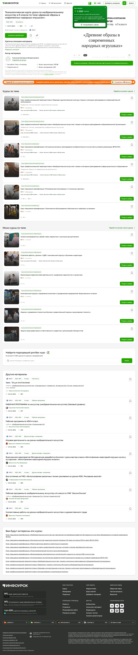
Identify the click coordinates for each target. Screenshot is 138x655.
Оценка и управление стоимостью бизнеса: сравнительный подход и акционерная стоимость (56, 312)
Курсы (42, 3)
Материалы (66, 591)
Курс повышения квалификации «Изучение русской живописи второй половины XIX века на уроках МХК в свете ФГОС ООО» (52, 540)
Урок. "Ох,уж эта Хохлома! (18, 382)
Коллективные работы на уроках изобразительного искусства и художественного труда (46, 512)
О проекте (66, 607)
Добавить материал (93, 594)
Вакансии (113, 594)
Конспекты (19, 22)
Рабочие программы (38, 400)
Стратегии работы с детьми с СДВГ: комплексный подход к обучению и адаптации (51, 255)
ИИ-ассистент (55, 3)
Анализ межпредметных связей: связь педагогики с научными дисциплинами (50, 237)
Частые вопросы (116, 591)
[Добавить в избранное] (30, 35)
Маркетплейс (91, 589)
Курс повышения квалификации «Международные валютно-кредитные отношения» (37, 544)
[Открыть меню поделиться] (37, 35)
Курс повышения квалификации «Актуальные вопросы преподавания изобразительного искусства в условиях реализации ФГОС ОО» (70, 147)
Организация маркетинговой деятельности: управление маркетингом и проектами (52, 275)
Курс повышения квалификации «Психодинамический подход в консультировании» (37, 551)
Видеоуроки (90, 610)
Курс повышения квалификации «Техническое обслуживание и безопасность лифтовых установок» (58, 208)
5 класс (26, 378)
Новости (65, 604)
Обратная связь (116, 589)
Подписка (66, 594)
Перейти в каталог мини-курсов (122, 228)
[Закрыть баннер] (133, 82)
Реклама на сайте (69, 613)
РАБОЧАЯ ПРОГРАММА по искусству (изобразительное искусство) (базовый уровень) (45, 404)
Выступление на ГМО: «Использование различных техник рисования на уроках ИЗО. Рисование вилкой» (53, 476)
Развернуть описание (12, 49)
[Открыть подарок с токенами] (90, 3)
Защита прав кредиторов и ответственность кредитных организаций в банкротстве (52, 331)
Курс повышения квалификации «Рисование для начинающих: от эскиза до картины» (52, 189)
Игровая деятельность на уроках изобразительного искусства (34, 440)
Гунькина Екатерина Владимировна (25, 58)
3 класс (26, 400)
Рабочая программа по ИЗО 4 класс (22, 421)
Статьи (26, 508)
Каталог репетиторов (94, 616)
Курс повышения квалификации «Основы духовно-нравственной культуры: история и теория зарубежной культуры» (49, 547)
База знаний (91, 591)
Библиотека (90, 604)
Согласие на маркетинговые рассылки (13, 642)
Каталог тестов (91, 613)
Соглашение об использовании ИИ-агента (14, 648)
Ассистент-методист (94, 607)
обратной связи (126, 643)
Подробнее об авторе (19, 60)
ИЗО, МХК (9, 22)
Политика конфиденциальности (11, 645)
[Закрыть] (105, 7)
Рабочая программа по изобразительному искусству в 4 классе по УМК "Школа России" (46, 493)
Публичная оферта (8, 635)
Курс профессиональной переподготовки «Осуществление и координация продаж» (37, 572)
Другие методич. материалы (33, 436)
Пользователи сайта (70, 610)
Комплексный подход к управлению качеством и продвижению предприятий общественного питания (59, 293)
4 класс (26, 417)
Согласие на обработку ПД (10, 640)
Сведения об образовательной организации (14, 632)
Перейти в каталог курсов (124, 91)
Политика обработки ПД (9, 637)
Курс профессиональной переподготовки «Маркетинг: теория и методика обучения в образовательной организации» (50, 565)
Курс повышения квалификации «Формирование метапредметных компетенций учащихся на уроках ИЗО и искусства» (50, 554)
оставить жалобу (48, 74)
